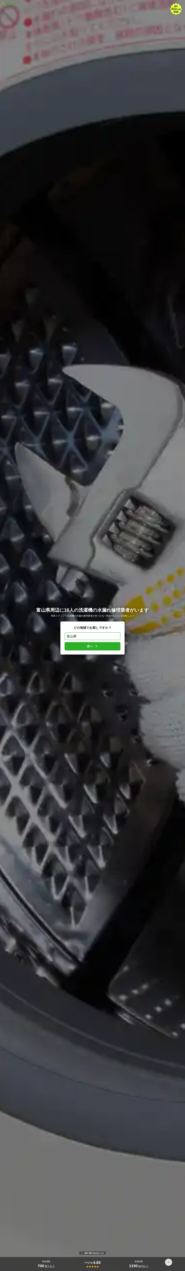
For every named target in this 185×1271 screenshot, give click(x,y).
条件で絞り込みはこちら (92, 1253)
